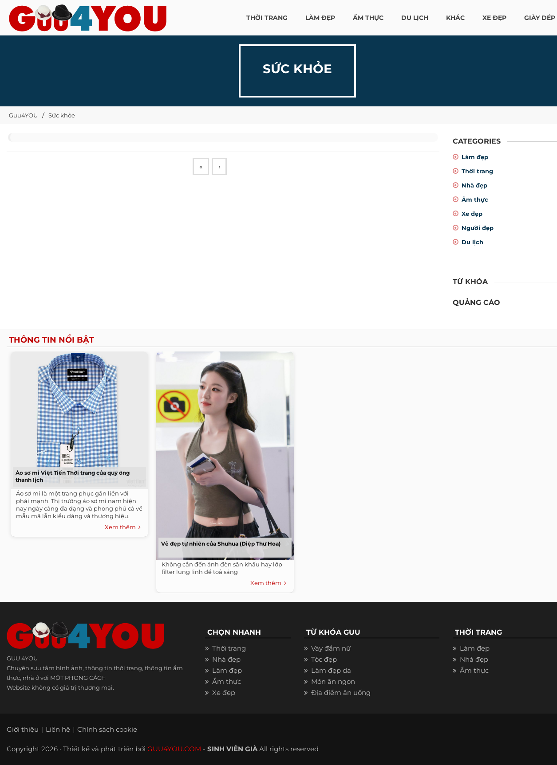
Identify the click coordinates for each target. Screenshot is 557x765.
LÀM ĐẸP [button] (320, 18)
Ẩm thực (475, 199)
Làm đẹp (475, 156)
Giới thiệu (23, 729)
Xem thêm (123, 527)
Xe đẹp (472, 213)
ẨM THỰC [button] (368, 18)
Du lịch (472, 242)
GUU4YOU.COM (174, 749)
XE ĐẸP (494, 18)
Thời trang (477, 171)
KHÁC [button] (455, 18)
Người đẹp (478, 227)
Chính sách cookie (107, 729)
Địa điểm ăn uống (341, 692)
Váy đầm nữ (331, 648)
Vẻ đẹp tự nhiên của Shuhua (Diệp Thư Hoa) (220, 543)
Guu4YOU (23, 115)
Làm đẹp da (331, 670)
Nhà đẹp (474, 185)
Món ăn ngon (333, 681)
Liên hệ (58, 729)
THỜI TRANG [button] (267, 18)
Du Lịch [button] (414, 18)
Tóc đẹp (324, 659)
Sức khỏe (61, 115)
